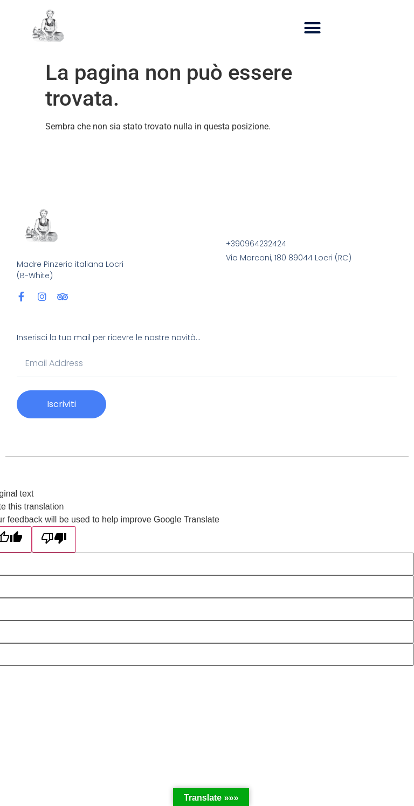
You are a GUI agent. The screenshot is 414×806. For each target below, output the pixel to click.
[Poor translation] (54, 539)
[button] (312, 28)
